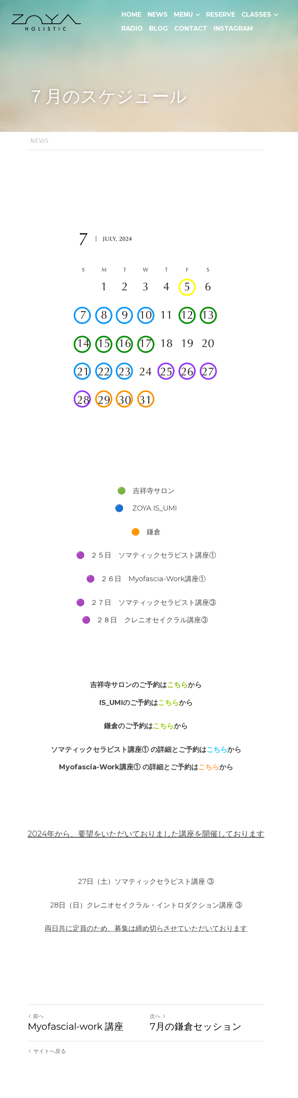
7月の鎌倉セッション (199, 1026)
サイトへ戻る (47, 1051)
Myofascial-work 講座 (80, 1026)
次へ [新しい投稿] (161, 1016)
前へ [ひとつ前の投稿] (36, 1016)
